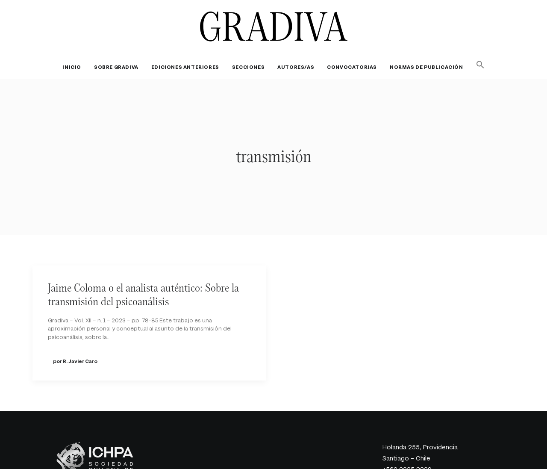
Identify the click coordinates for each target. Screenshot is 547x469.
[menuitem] (74, 67)
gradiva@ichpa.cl (407, 464)
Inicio (71, 67)
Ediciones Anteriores (185, 67)
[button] (478, 64)
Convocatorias (352, 67)
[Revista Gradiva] (273, 26)
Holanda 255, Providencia (420, 430)
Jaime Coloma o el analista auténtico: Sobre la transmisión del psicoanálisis (143, 277)
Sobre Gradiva (116, 67)
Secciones (248, 67)
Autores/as (295, 67)
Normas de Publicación (426, 67)
